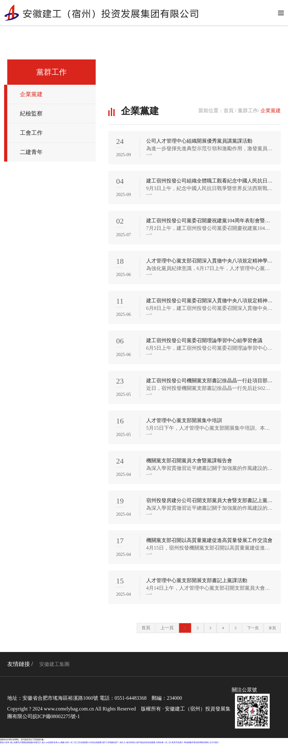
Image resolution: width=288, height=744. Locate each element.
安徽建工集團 (54, 664)
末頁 (272, 628)
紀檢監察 (31, 113)
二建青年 (31, 152)
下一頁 (253, 628)
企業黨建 (31, 94)
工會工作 (31, 133)
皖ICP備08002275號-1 (56, 716)
